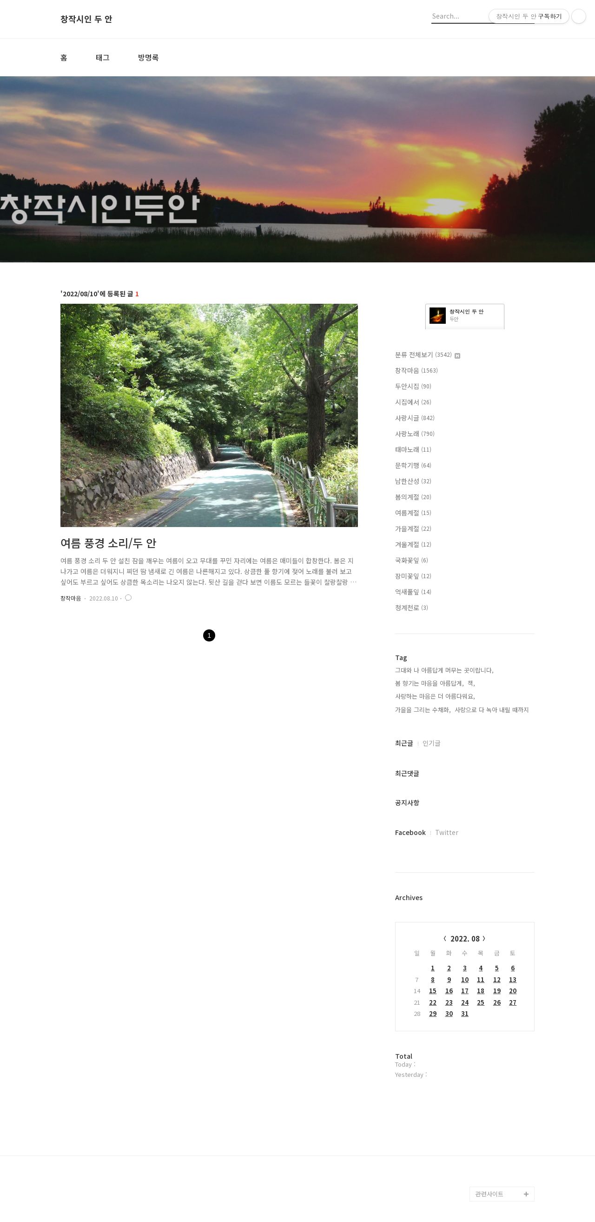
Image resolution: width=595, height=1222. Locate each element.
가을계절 (413, 528)
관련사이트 (489, 1193)
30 (449, 1013)
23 (449, 1002)
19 (497, 990)
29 (432, 1013)
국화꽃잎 (411, 560)
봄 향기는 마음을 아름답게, (429, 683)
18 (480, 990)
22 (432, 1002)
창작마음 (70, 598)
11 (480, 979)
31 (465, 1013)
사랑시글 (415, 417)
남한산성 (413, 481)
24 (465, 1002)
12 (497, 979)
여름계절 (413, 512)
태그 (103, 57)
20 (512, 990)
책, (471, 683)
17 (465, 990)
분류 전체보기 (427, 354)
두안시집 (413, 386)
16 (449, 990)
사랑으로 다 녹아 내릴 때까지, (493, 709)
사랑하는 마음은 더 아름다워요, (435, 696)
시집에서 (413, 402)
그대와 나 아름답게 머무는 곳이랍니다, (444, 670)
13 (512, 979)
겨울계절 (413, 544)
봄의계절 (413, 496)
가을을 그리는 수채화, (423, 709)
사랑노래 (415, 433)
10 (465, 979)
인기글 (432, 743)
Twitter (446, 832)
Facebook (410, 832)
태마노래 (413, 449)
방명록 (148, 57)
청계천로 (411, 607)
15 (432, 990)
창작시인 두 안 (86, 19)
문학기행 (413, 465)
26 (497, 1002)
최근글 (404, 743)
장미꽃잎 (413, 576)
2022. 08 (465, 938)
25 (480, 1002)
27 (512, 1002)
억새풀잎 (413, 591)
